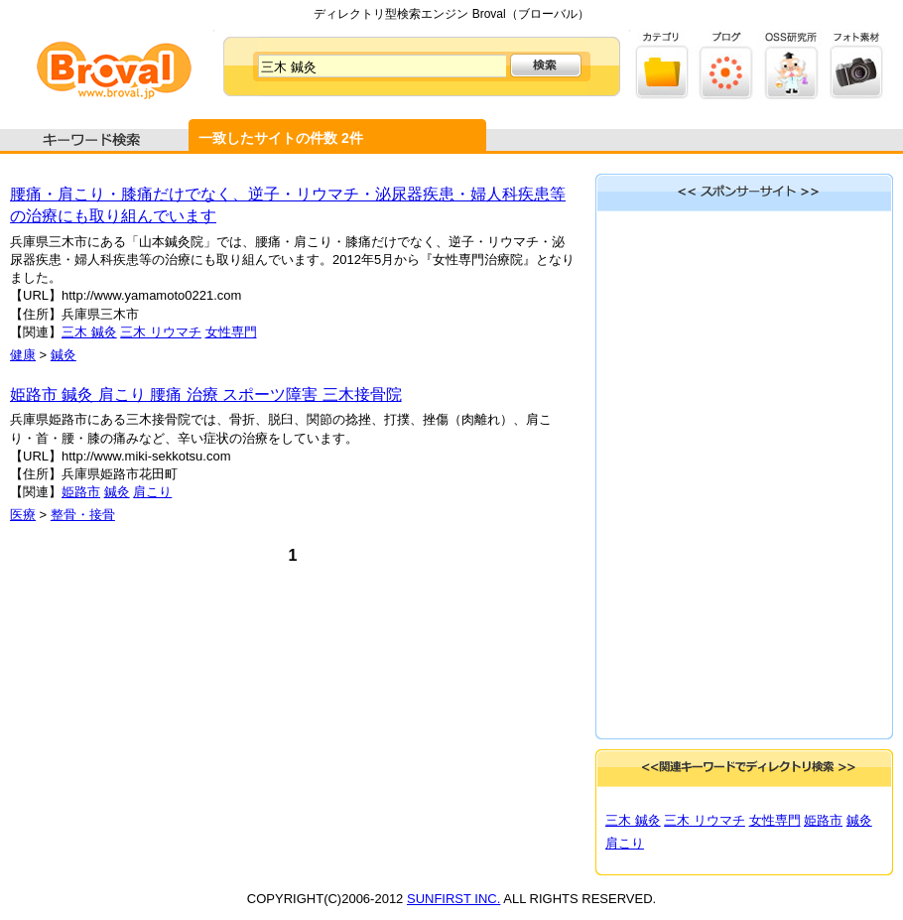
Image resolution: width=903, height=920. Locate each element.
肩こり (152, 491)
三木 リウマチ (160, 332)
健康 (23, 354)
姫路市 (81, 491)
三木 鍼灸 (89, 332)
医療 (23, 514)
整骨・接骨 (83, 514)
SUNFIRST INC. (453, 898)
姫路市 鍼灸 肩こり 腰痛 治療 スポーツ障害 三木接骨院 (206, 394)
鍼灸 (63, 354)
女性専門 (231, 332)
